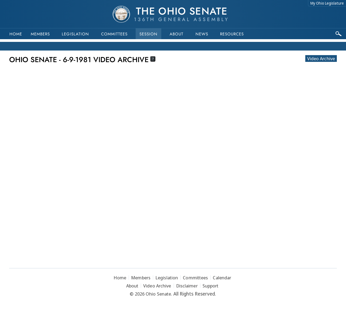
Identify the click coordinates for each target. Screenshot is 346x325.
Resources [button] (232, 34)
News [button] (202, 34)
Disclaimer (187, 285)
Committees (114, 34)
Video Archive (321, 58)
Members (40, 34)
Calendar (222, 277)
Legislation (75, 34)
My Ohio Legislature (327, 3)
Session (148, 34)
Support (211, 285)
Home (15, 34)
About (176, 34)
